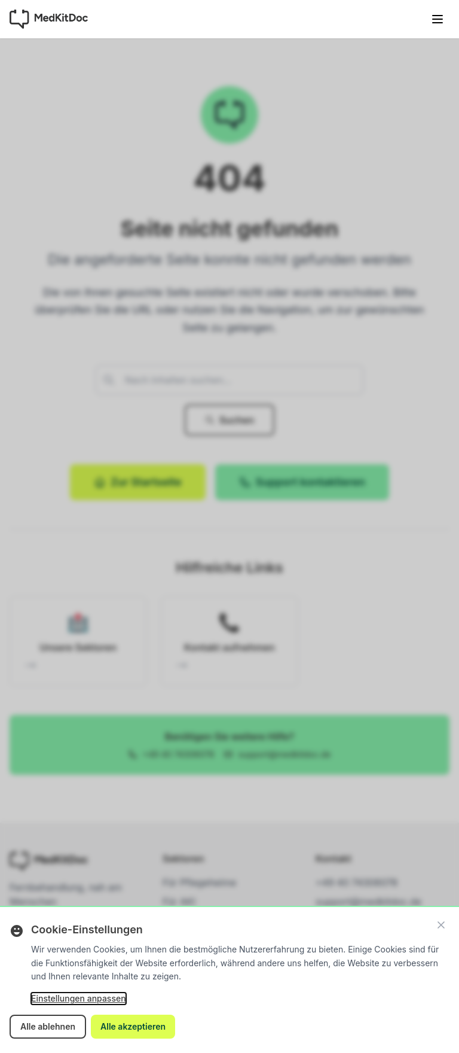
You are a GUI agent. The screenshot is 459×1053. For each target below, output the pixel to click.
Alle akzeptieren (133, 1026)
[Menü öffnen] (437, 19)
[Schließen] (441, 925)
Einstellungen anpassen (78, 998)
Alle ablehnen (47, 1026)
